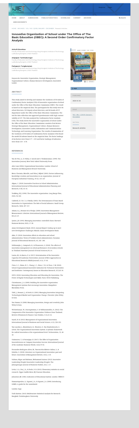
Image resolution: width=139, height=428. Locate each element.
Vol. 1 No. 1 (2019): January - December (40, 28)
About (22, 18)
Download (65, 18)
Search (122, 18)
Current (77, 18)
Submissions (33, 18)
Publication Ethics (49, 18)
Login (110, 7)
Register (102, 7)
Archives (87, 18)
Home (14, 18)
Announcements (20, 22)
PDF (75, 88)
